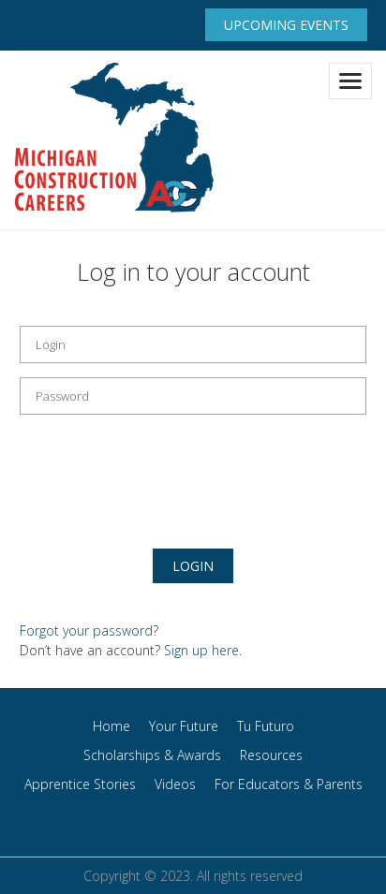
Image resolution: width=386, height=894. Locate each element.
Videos (175, 784)
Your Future (183, 726)
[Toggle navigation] (350, 81)
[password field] (193, 396)
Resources (271, 755)
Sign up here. (203, 650)
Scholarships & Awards (152, 755)
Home (111, 726)
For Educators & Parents (289, 784)
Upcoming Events (286, 25)
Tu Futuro (265, 726)
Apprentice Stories (80, 784)
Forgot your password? (89, 630)
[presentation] (162, 474)
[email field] (193, 344)
